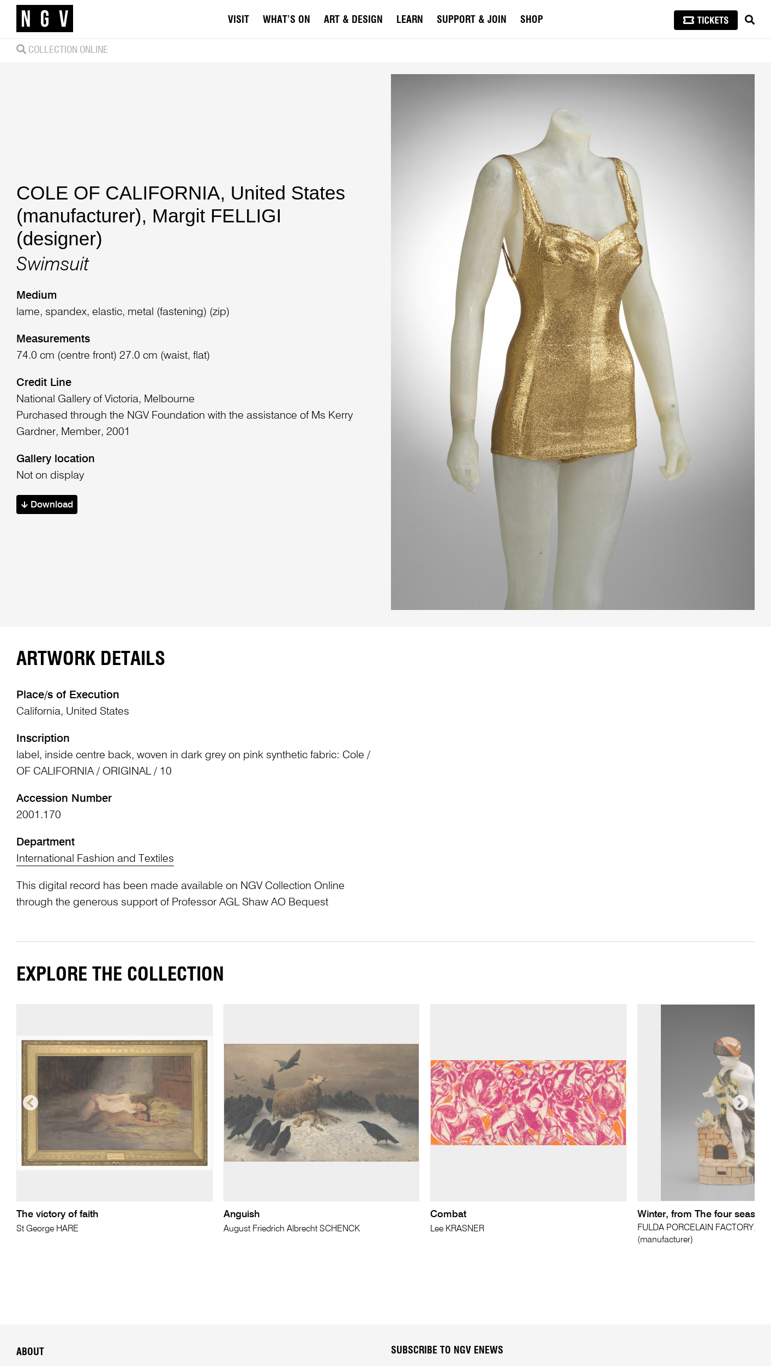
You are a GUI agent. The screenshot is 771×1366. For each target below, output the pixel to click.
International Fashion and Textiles (95, 859)
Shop (531, 20)
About (30, 1352)
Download (47, 505)
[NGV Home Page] (44, 19)
